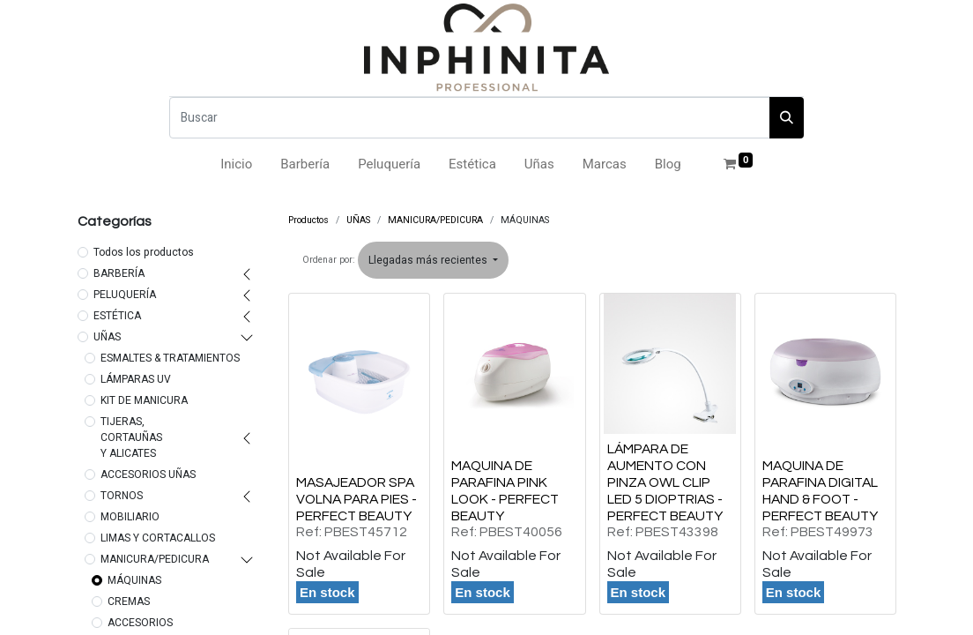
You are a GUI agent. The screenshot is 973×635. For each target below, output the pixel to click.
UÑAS (107, 337)
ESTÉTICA (117, 316)
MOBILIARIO (130, 517)
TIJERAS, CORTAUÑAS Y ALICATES (131, 437)
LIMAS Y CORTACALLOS (157, 538)
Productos (308, 220)
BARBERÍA (119, 273)
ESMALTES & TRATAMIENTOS (170, 358)
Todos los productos (143, 252)
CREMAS (129, 601)
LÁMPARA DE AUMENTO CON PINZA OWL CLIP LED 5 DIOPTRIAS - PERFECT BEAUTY (665, 482)
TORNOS (121, 496)
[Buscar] (469, 117)
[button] (433, 260)
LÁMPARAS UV (135, 379)
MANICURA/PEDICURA (154, 559)
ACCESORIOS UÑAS (148, 474)
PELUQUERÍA (124, 295)
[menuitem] (236, 164)
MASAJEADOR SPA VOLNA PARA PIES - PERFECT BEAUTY (356, 499)
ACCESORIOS (140, 623)
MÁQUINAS (134, 580)
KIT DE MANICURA (144, 400)
